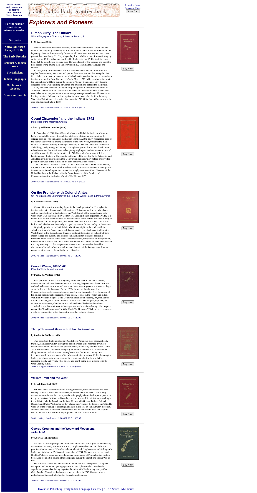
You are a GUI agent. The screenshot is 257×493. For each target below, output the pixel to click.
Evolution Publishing (50, 489)
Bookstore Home (132, 8)
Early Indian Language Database (83, 489)
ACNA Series (111, 489)
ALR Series (127, 489)
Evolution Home (132, 5)
